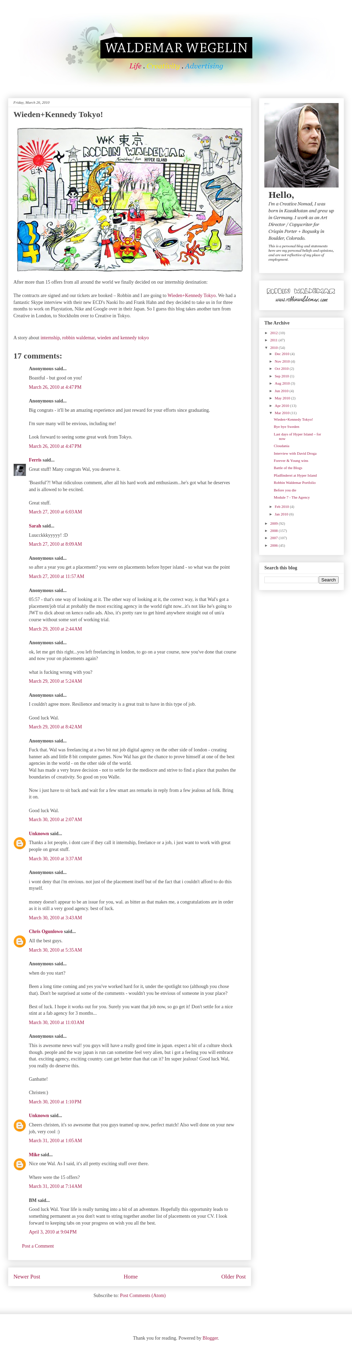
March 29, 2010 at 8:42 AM (55, 726)
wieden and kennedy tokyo (123, 337)
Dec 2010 (282, 354)
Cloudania (281, 446)
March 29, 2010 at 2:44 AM (55, 629)
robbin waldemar (78, 337)
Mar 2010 (282, 413)
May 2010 (283, 398)
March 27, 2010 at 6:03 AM (55, 511)
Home (131, 1276)
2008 (274, 531)
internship (50, 337)
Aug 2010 (282, 383)
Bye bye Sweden (286, 426)
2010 (274, 347)
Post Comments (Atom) (143, 1295)
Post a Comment (38, 1246)
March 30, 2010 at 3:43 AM (55, 917)
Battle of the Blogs (288, 468)
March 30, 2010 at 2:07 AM (55, 819)
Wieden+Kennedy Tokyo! (293, 419)
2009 (274, 523)
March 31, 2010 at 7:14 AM (55, 1186)
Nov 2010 (282, 361)
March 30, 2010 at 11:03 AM (56, 1022)
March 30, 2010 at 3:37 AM (55, 858)
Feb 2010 (282, 506)
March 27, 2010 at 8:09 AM (55, 544)
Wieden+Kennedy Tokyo (191, 295)
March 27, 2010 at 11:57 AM (56, 576)
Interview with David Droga (295, 453)
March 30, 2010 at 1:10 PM (55, 1101)
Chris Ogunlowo (46, 931)
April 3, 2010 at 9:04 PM (53, 1232)
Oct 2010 (282, 368)
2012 (274, 333)
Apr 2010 (282, 406)
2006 (274, 545)
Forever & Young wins (291, 460)
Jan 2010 (282, 514)
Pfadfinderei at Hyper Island (295, 475)
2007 (274, 538)
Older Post (233, 1276)
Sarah (35, 526)
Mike (34, 1154)
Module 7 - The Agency (292, 497)
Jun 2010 (282, 391)
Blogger (210, 1338)
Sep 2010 (282, 376)
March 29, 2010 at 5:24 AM (55, 681)
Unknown (39, 833)
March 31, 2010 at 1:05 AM (55, 1140)
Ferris (35, 460)
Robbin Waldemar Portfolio (295, 482)
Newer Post (26, 1276)
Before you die (285, 490)
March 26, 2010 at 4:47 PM (55, 387)
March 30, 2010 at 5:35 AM (55, 950)
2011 (274, 340)
